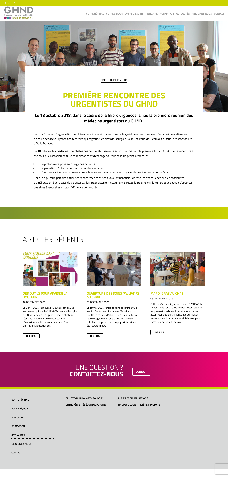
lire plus (31, 336)
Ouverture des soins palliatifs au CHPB (113, 295)
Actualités (183, 14)
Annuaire (152, 14)
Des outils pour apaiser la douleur (45, 295)
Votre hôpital (95, 14)
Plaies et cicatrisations (133, 398)
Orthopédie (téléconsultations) (86, 404)
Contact (219, 14)
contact (141, 372)
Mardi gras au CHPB (167, 293)
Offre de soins (134, 14)
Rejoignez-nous (202, 14)
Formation (167, 14)
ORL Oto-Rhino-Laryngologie (84, 398)
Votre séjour (114, 14)
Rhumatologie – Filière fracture (139, 404)
